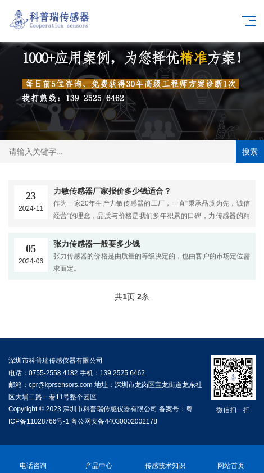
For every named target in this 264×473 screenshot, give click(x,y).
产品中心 (99, 459)
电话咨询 (33, 459)
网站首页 (231, 459)
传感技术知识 (165, 459)
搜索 (250, 151)
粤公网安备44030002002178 (114, 421)
